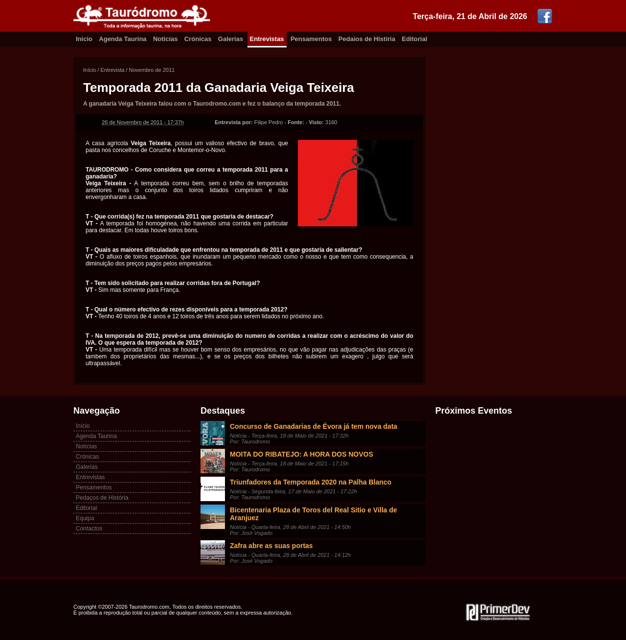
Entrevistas (267, 39)
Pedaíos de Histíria (366, 39)
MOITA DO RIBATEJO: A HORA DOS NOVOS (301, 454)
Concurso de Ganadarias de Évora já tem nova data (313, 426)
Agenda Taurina (122, 39)
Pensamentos (311, 39)
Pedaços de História (102, 497)
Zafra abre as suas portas (271, 546)
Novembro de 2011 (152, 70)
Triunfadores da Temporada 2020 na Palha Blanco (310, 482)
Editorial (414, 39)
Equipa (85, 518)
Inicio (84, 39)
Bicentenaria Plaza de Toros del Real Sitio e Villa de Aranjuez (313, 514)
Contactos (89, 528)
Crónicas (198, 39)
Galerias (230, 39)
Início (89, 70)
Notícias (165, 39)
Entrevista (112, 70)
